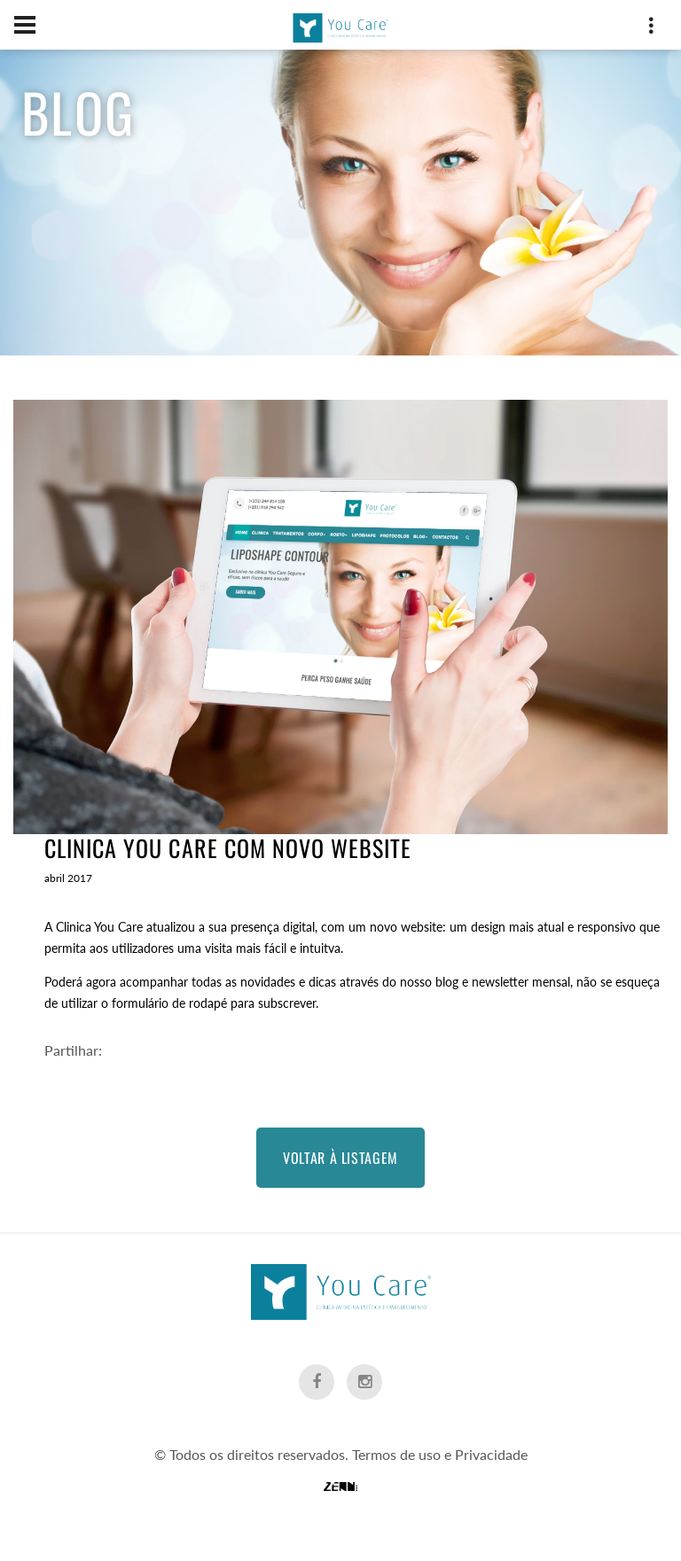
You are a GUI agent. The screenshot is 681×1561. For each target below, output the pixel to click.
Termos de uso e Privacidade (440, 1454)
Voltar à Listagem (340, 1157)
